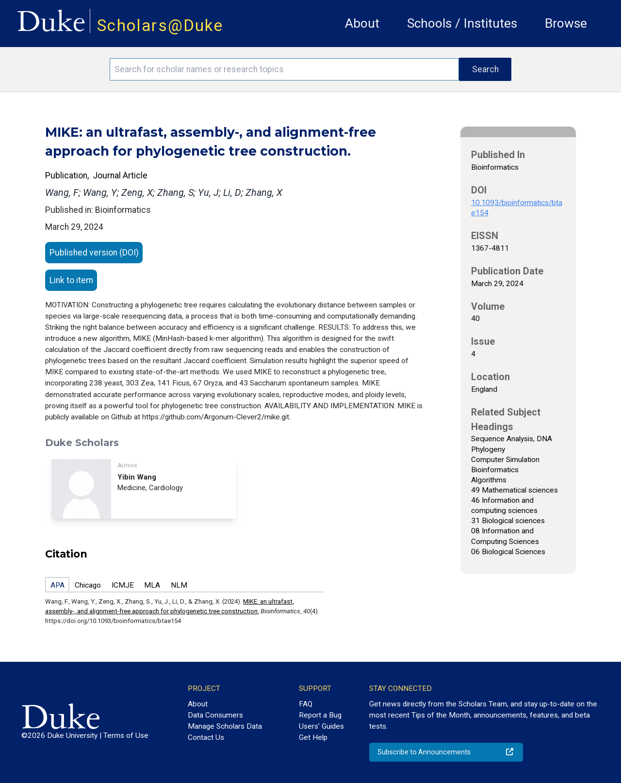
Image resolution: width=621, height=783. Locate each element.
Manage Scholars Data (225, 726)
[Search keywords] (284, 69)
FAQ (305, 704)
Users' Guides (321, 726)
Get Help (313, 737)
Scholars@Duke (160, 25)
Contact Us (206, 737)
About (362, 23)
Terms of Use (125, 735)
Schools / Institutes (462, 23)
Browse (566, 23)
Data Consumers (215, 715)
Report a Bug (320, 715)
